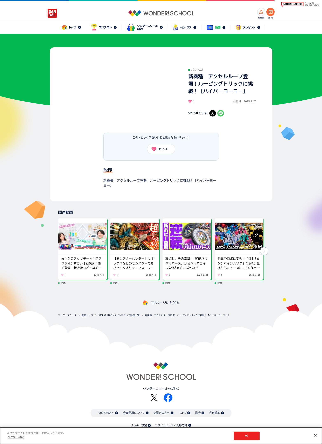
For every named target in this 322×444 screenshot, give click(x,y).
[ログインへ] (270, 12)
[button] (264, 251)
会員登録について (134, 412)
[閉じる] (315, 435)
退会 (197, 412)
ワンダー (159, 149)
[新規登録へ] (261, 12)
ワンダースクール (67, 315)
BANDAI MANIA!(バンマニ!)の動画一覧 (118, 315)
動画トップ (87, 315)
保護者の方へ (161, 412)
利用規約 (214, 412)
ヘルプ (182, 412)
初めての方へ (106, 412)
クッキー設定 (139, 425)
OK (246, 436)
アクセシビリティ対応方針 (171, 425)
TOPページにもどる (165, 302)
